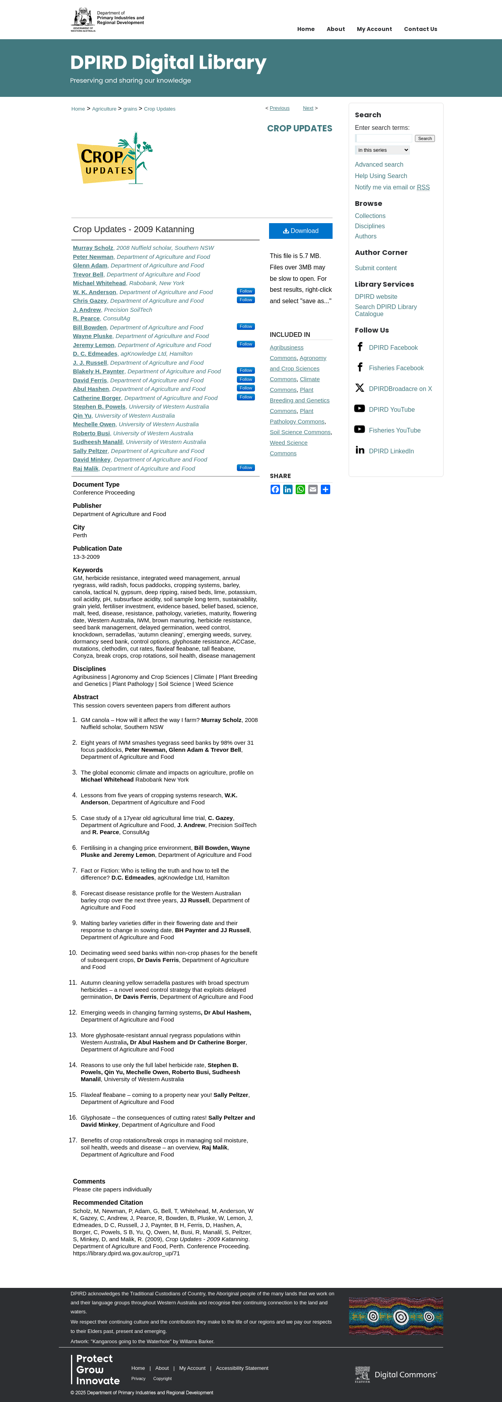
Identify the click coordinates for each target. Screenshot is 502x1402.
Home (78, 109)
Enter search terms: (382, 127)
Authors (365, 236)
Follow (246, 291)
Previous (280, 108)
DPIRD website (376, 296)
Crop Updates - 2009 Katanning (133, 229)
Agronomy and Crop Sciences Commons (298, 368)
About (162, 1368)
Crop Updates (159, 109)
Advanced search (379, 164)
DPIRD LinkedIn (391, 451)
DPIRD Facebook (393, 347)
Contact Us (420, 29)
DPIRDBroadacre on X (400, 389)
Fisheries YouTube (395, 430)
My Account (192, 1368)
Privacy (138, 1378)
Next (308, 108)
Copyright (162, 1378)
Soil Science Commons (300, 432)
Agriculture (105, 109)
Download (301, 230)
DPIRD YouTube (392, 409)
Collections (370, 216)
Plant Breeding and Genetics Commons (300, 400)
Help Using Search (381, 176)
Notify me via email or (392, 187)
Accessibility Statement (242, 1368)
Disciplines (370, 226)
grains (130, 109)
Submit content (376, 268)
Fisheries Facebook (396, 368)
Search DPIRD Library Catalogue (386, 310)
